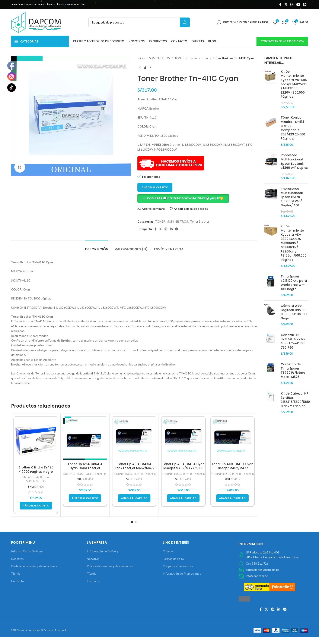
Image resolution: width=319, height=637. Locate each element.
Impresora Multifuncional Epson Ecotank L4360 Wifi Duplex (294, 161)
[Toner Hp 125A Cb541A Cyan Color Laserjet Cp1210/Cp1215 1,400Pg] (85, 438)
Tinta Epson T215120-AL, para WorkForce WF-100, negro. (294, 282)
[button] (197, 198)
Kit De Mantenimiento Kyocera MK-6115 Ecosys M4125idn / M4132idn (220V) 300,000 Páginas (294, 84)
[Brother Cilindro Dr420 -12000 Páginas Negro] (35, 440)
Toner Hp (100, 474)
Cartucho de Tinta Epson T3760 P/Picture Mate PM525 (293, 370)
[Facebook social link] (280, 4)
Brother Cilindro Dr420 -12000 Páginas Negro (36, 469)
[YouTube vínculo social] (298, 4)
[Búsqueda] (138, 22)
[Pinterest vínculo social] (305, 4)
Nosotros (17, 559)
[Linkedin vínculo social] (171, 229)
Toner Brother (198, 58)
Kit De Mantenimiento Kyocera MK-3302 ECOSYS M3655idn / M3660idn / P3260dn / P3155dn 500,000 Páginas (293, 243)
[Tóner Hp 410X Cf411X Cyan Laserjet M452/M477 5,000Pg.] (232, 438)
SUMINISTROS (159, 58)
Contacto (17, 581)
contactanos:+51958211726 (282, 41)
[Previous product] (140, 67)
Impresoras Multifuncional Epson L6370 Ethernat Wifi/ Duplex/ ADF (292, 197)
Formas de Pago (173, 559)
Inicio (141, 58)
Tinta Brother (41, 477)
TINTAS (26, 477)
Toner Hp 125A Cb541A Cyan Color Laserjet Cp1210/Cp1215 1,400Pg (85, 468)
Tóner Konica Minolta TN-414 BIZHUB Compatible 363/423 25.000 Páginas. (293, 128)
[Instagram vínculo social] (292, 4)
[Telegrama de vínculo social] (176, 229)
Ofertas (168, 551)
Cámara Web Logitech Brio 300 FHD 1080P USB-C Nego (294, 312)
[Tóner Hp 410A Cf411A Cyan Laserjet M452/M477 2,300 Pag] (183, 438)
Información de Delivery (27, 551)
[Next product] (150, 67)
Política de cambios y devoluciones (34, 566)
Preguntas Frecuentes (178, 566)
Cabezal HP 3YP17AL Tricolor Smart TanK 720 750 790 (293, 341)
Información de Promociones (182, 573)
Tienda (15, 573)
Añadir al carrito (155, 187)
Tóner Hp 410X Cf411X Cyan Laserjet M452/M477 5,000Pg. (232, 468)
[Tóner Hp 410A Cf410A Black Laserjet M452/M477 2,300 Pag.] (134, 438)
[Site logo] (36, 22)
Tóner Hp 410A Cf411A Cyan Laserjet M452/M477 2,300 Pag (183, 468)
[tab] (96, 247)
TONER (179, 58)
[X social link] (286, 4)
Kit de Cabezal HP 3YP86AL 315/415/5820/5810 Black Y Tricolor (295, 400)
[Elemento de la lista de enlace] (273, 563)
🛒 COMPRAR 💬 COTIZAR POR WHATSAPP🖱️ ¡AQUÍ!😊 (183, 198)
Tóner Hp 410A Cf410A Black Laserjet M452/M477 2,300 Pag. (134, 468)
